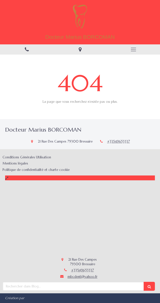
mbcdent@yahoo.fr (82, 276)
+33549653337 (118, 141)
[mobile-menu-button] (133, 49)
